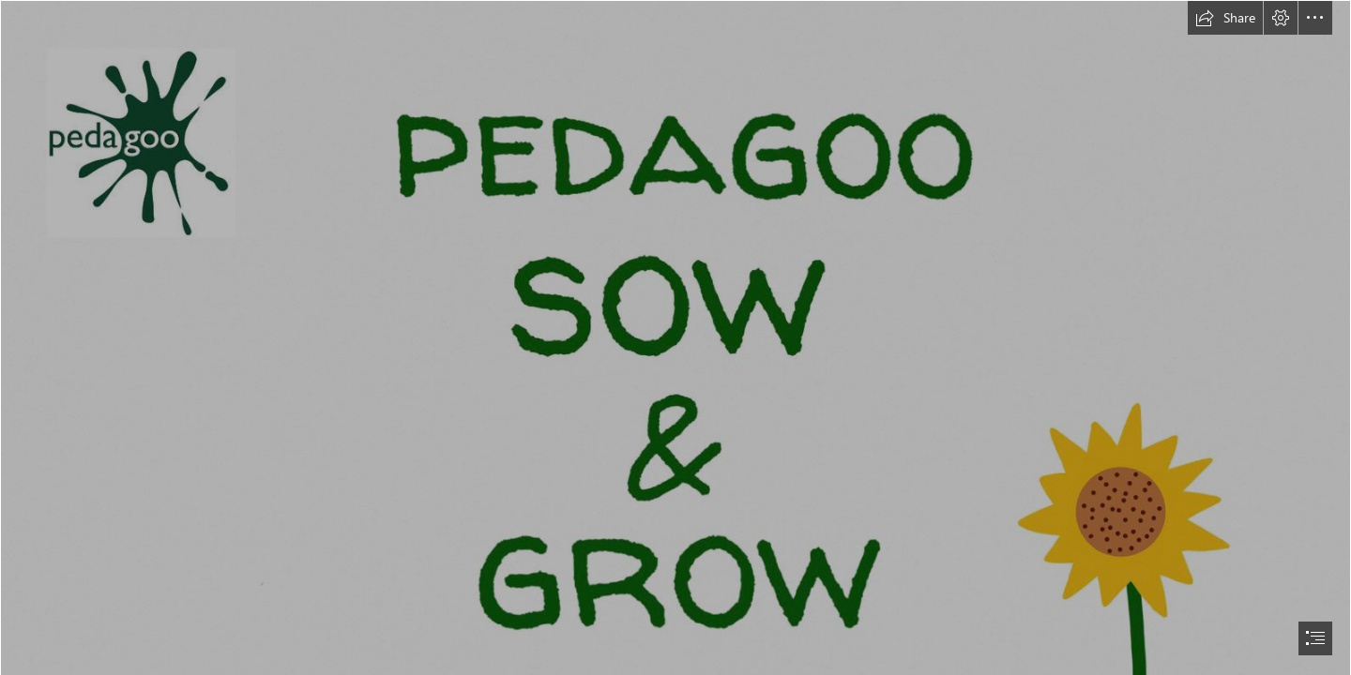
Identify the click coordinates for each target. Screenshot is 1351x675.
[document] (675, 337)
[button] (1225, 18)
